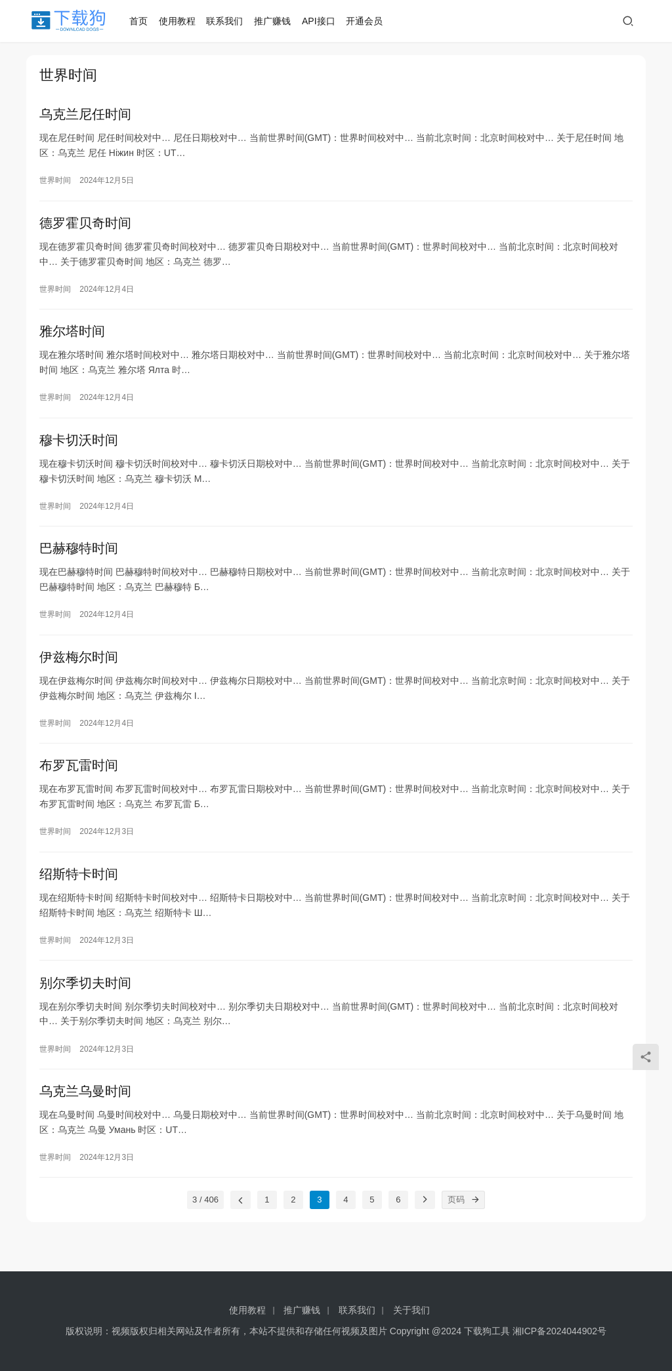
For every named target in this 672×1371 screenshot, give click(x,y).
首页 (141, 21)
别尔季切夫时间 (85, 1002)
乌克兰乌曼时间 (85, 1112)
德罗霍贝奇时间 (85, 226)
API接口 (321, 21)
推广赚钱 (275, 21)
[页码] (476, 1223)
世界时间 (55, 181)
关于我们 (411, 1310)
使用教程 (179, 21)
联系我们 (227, 21)
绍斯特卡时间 (78, 891)
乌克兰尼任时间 (85, 115)
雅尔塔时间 (72, 337)
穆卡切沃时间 (78, 448)
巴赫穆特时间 (78, 558)
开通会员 (367, 21)
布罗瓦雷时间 (78, 780)
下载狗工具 (487, 1331)
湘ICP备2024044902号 (559, 1331)
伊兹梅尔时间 (78, 669)
